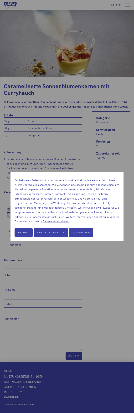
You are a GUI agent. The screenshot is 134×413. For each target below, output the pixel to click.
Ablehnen (23, 232)
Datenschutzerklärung (56, 221)
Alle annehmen (81, 232)
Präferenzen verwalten (51, 232)
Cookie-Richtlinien (53, 217)
